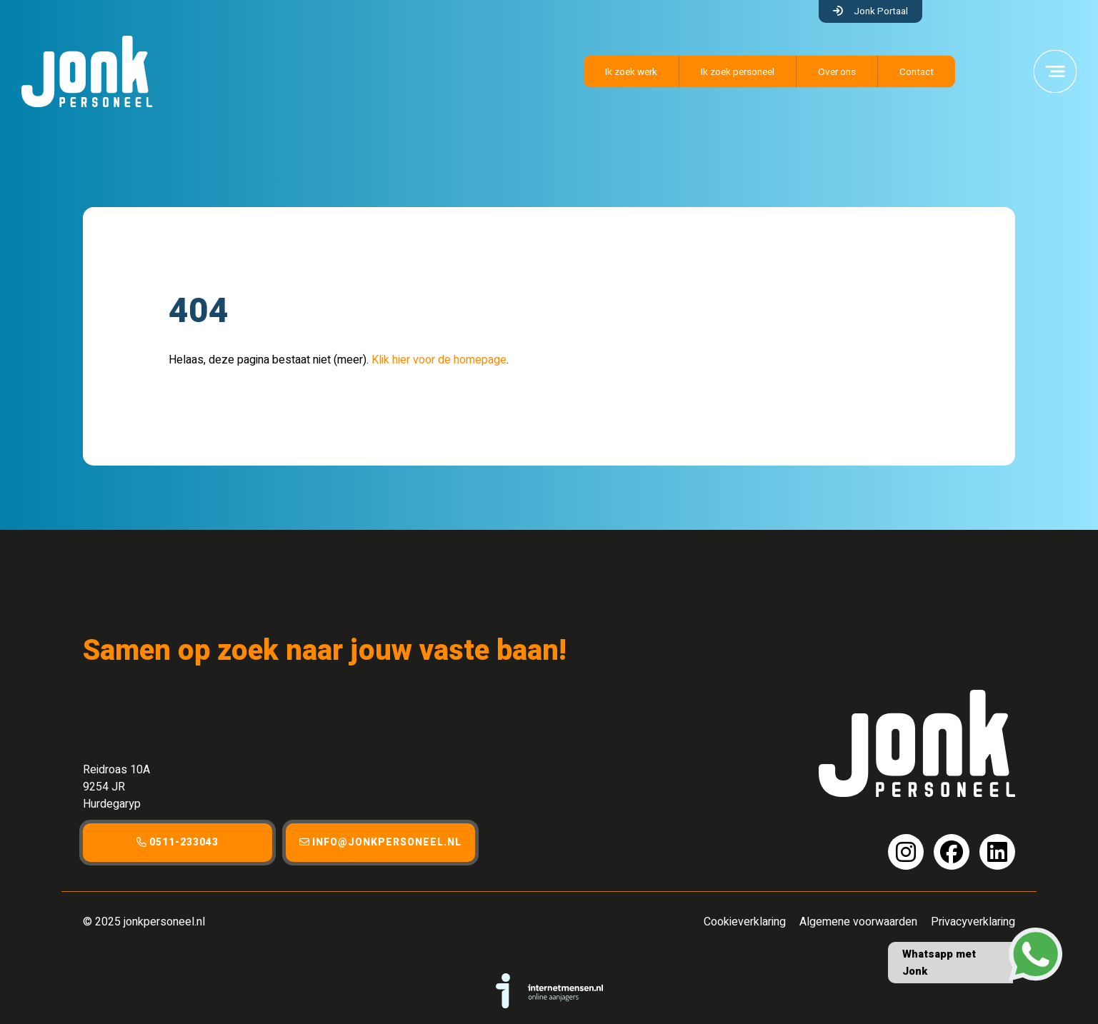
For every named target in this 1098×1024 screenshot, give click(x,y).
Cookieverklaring (745, 921)
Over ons (837, 72)
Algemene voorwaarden (858, 921)
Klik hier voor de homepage (438, 359)
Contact (916, 72)
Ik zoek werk (631, 72)
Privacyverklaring (973, 921)
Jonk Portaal (881, 11)
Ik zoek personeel (737, 72)
